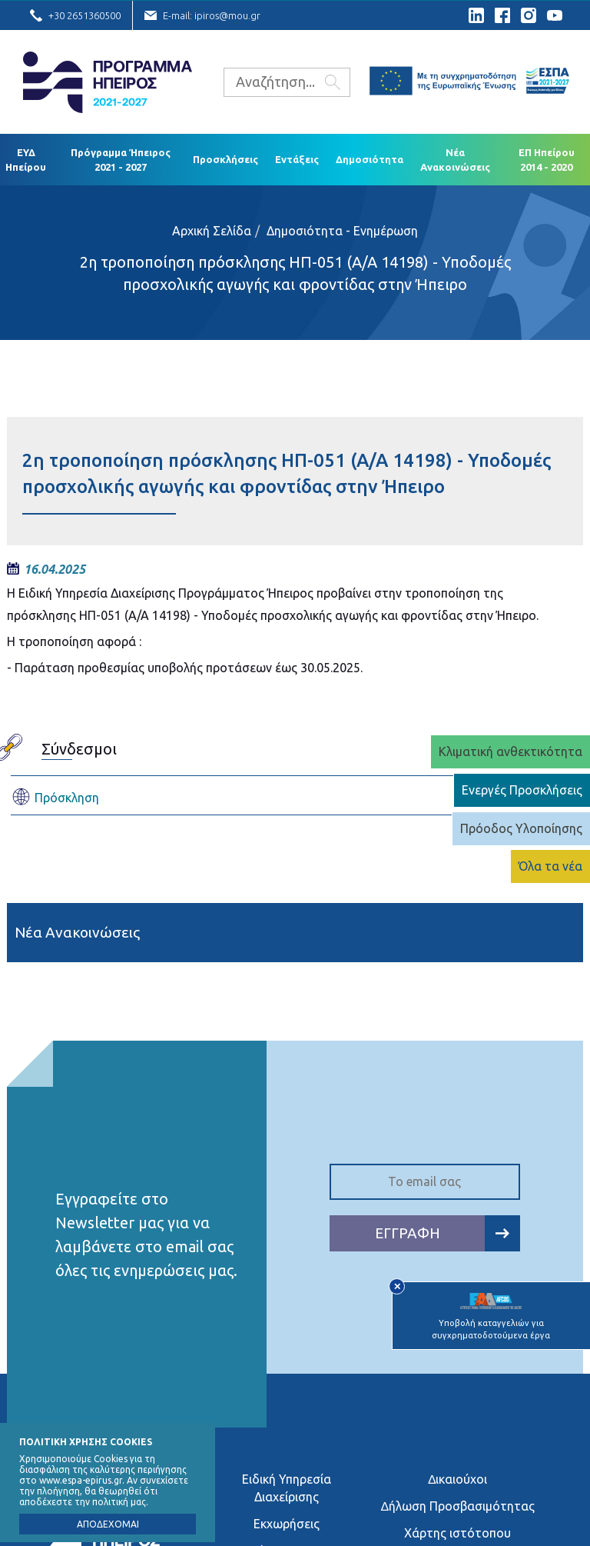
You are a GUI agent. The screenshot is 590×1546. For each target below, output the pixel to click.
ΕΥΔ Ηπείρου (25, 159)
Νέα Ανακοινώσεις (455, 159)
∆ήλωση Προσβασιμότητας (458, 1506)
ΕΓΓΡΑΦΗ (447, 1233)
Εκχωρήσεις (287, 1524)
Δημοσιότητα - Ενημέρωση (342, 231)
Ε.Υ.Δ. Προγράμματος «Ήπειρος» (107, 82)
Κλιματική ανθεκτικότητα (510, 751)
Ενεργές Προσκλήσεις (522, 790)
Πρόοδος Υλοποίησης (521, 828)
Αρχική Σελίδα (211, 231)
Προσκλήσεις (225, 159)
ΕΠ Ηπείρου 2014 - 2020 (547, 159)
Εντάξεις (297, 159)
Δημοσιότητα (369, 159)
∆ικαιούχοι (457, 1479)
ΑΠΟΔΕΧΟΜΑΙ (108, 1524)
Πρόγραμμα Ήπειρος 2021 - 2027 (121, 159)
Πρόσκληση (55, 798)
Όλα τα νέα (550, 866)
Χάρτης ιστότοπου (457, 1533)
